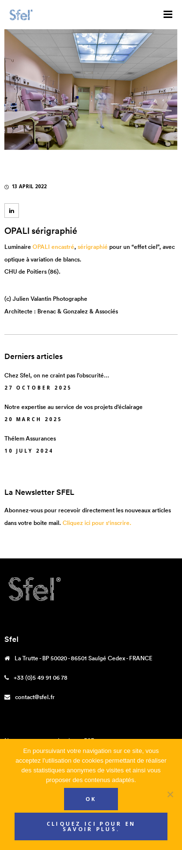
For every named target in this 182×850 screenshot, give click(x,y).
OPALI (41, 247)
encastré (62, 247)
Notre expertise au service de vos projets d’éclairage (73, 407)
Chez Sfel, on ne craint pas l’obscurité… (56, 375)
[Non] (170, 794)
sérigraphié (93, 247)
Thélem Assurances (30, 438)
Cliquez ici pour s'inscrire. (97, 523)
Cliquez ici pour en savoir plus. (91, 826)
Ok (91, 798)
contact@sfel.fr (35, 697)
